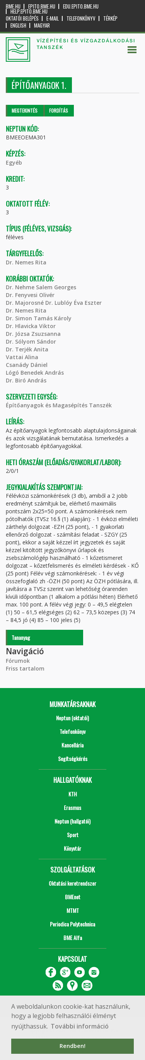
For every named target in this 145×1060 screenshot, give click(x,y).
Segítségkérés (72, 758)
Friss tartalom (25, 668)
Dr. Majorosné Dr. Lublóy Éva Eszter (54, 302)
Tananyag (21, 637)
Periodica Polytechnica (72, 924)
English (18, 25)
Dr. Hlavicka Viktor (31, 326)
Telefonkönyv (81, 18)
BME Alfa (72, 937)
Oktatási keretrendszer (72, 883)
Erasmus (72, 807)
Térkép (110, 18)
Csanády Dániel (27, 364)
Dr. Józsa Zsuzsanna (33, 333)
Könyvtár (72, 848)
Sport (72, 835)
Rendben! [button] (72, 1046)
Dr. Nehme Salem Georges (41, 287)
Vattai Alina (22, 357)
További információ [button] (80, 1026)
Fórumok (18, 660)
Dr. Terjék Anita (27, 349)
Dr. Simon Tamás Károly (39, 318)
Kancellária (72, 745)
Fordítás (58, 110)
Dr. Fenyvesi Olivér (30, 295)
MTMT (73, 910)
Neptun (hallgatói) (72, 821)
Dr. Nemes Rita (26, 262)
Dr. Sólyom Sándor (31, 341)
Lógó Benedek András (35, 372)
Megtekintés (25, 110)
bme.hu (13, 6)
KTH (72, 794)
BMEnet (72, 897)
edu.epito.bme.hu (81, 6)
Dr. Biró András (26, 380)
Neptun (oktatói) (72, 718)
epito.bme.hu (41, 6)
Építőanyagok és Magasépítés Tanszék (59, 405)
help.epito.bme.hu (29, 11)
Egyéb (14, 162)
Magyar (42, 25)
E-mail (52, 18)
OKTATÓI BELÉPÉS (22, 18)
